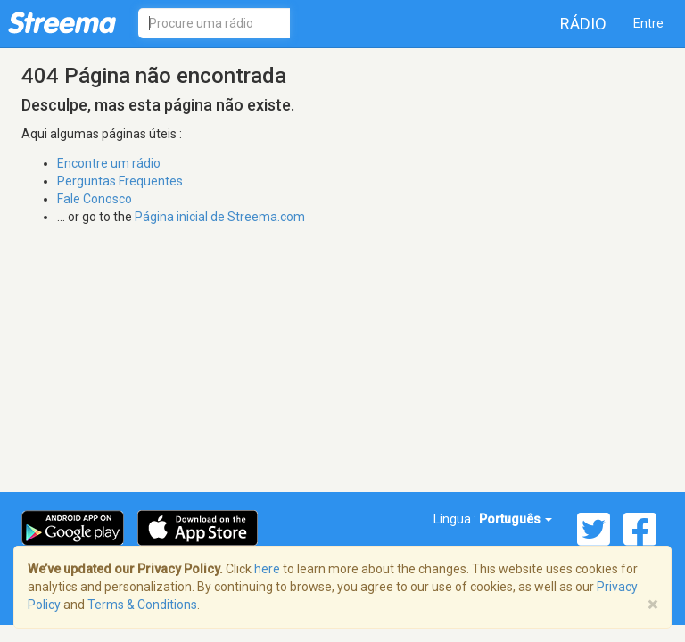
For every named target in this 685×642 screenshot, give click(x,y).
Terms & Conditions (142, 604)
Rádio (583, 23)
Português (515, 519)
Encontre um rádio (109, 163)
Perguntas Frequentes (120, 181)
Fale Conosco (94, 199)
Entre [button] (648, 23)
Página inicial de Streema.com (220, 217)
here (267, 569)
